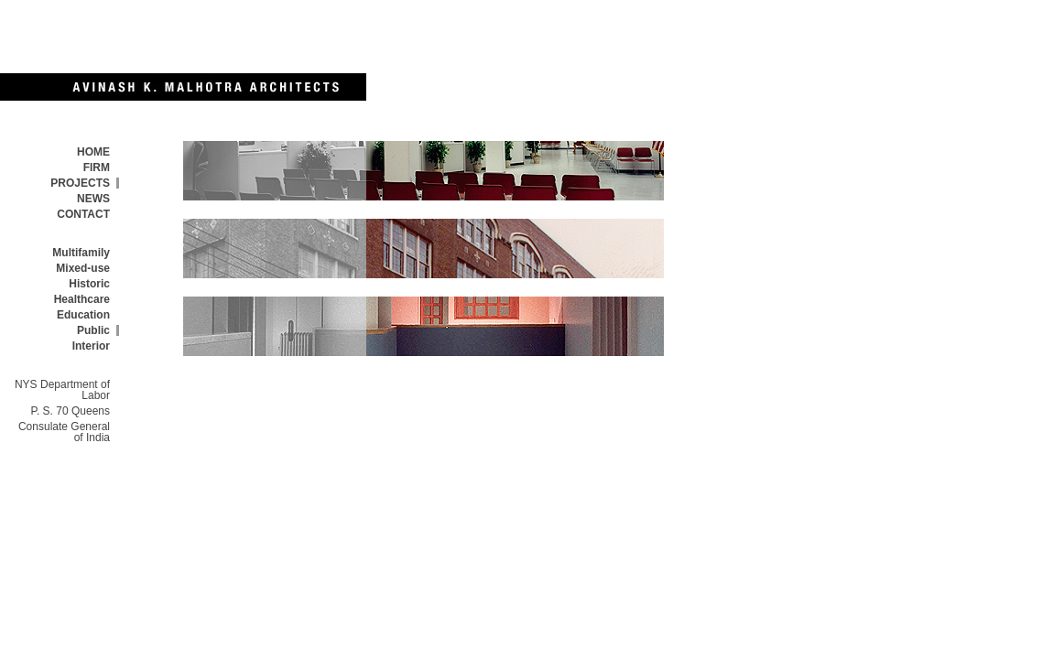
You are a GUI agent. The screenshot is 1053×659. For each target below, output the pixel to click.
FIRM (96, 167)
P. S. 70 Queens (70, 411)
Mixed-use (83, 268)
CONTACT (83, 214)
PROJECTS (80, 183)
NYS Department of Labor (62, 390)
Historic (89, 283)
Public (93, 330)
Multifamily (81, 252)
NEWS (93, 198)
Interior (91, 346)
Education (83, 314)
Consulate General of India (64, 432)
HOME (93, 152)
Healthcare (82, 299)
